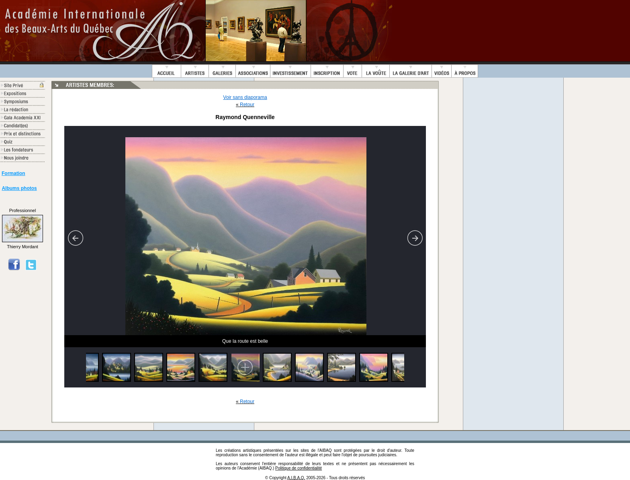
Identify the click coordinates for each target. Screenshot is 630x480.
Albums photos (19, 188)
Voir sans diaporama (245, 97)
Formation (13, 173)
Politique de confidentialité (298, 468)
